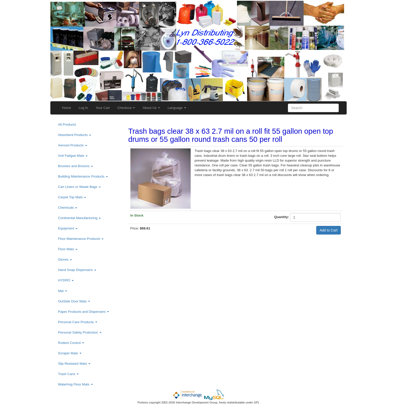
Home (66, 108)
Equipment (67, 228)
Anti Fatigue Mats (73, 156)
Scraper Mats (70, 353)
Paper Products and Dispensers (83, 312)
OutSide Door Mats (74, 301)
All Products (67, 124)
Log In (83, 108)
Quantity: (281, 217)
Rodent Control (71, 343)
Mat (62, 291)
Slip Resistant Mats (74, 363)
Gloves (65, 259)
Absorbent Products (74, 135)
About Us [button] (151, 108)
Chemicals (67, 207)
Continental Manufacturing (79, 218)
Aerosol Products (72, 145)
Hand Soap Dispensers (77, 270)
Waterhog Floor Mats (75, 384)
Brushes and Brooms (75, 166)
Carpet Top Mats (72, 197)
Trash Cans (68, 374)
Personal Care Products (77, 322)
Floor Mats (67, 249)
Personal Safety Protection (80, 332)
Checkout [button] (126, 108)
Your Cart (103, 108)
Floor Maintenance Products (81, 239)
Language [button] (177, 108)
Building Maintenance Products (83, 176)
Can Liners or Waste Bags (79, 187)
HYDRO (66, 280)
